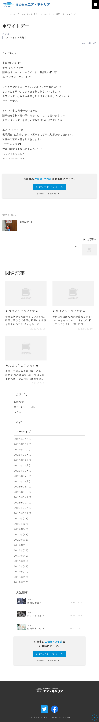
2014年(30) (21, 571)
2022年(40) (21, 529)
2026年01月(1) (23, 454)
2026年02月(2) (23, 449)
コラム (18, 412)
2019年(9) (20, 545)
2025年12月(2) (23, 460)
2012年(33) (21, 582)
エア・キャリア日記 (30, 14)
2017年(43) (21, 555)
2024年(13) (21, 518)
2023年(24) (21, 523)
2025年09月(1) (23, 476)
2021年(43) (21, 534)
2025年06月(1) (23, 486)
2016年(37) (21, 561)
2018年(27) (21, 550)
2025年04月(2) (23, 497)
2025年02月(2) (23, 507)
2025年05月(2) (23, 492)
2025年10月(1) (23, 470)
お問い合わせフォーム (49, 186)
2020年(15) (21, 539)
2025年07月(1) (23, 481)
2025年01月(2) (23, 513)
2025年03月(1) (23, 502)
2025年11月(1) (23, 465)
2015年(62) (21, 566)
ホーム (12, 14)
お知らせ (19, 401)
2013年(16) (21, 577)
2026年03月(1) (23, 444)
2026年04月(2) (23, 438)
